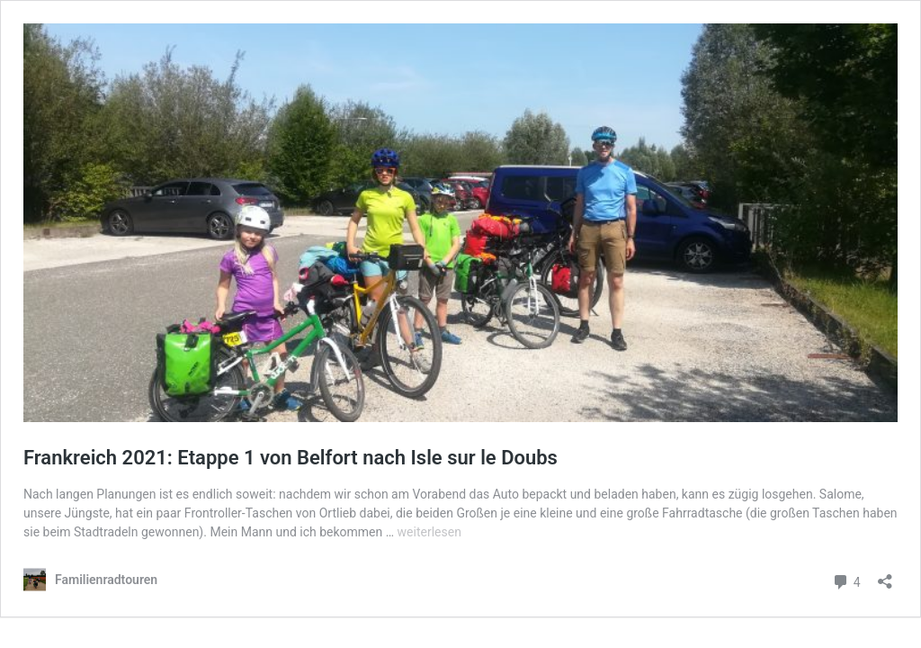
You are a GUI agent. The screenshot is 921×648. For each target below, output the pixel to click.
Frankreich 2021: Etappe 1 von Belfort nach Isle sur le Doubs (290, 457)
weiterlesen (429, 532)
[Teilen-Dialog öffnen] (885, 576)
